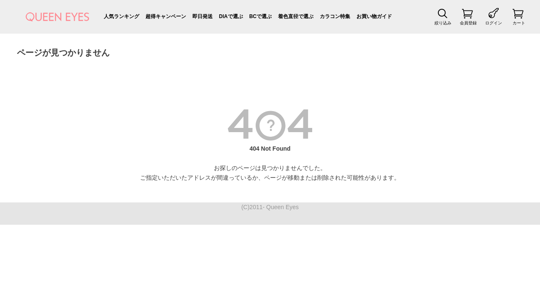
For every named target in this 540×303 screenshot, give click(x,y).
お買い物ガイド (374, 16)
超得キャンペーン (166, 16)
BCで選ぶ (260, 16)
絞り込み (443, 23)
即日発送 (202, 16)
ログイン (493, 23)
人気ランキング (121, 16)
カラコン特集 (335, 16)
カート (519, 23)
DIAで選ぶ (231, 16)
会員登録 (468, 23)
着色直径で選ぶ (295, 16)
